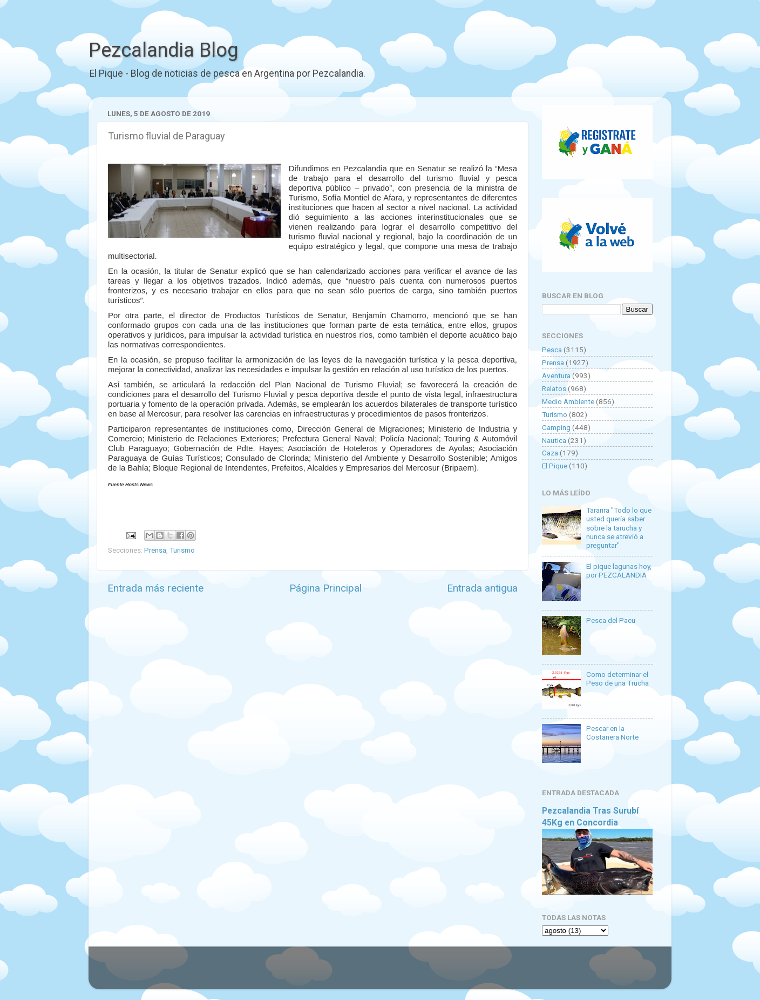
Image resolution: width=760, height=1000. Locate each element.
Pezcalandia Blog (163, 50)
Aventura (556, 375)
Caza (550, 452)
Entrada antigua (482, 588)
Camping (556, 427)
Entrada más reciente (155, 588)
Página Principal (325, 588)
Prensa (155, 550)
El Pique (554, 465)
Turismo (182, 550)
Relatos (554, 388)
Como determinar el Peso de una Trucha (617, 678)
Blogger (491, 973)
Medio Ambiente (568, 401)
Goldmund (399, 973)
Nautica (554, 440)
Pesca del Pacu (610, 620)
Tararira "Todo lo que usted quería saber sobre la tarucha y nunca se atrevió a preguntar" (619, 527)
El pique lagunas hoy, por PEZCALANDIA (619, 570)
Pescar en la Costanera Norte (612, 732)
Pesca (552, 349)
